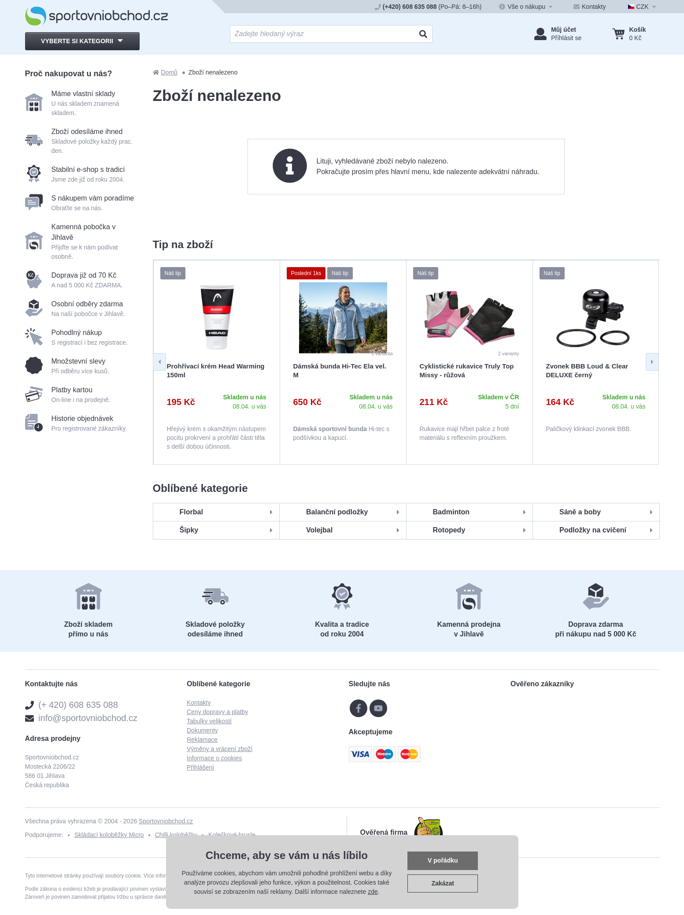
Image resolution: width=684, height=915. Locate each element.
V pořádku (443, 860)
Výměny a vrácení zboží (219, 748)
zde (373, 891)
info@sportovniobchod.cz (87, 718)
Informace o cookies (214, 758)
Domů (165, 72)
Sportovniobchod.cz (166, 821)
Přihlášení (200, 767)
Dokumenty (202, 730)
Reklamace (202, 739)
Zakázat (443, 883)
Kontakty (199, 702)
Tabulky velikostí (209, 721)
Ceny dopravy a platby (217, 711)
